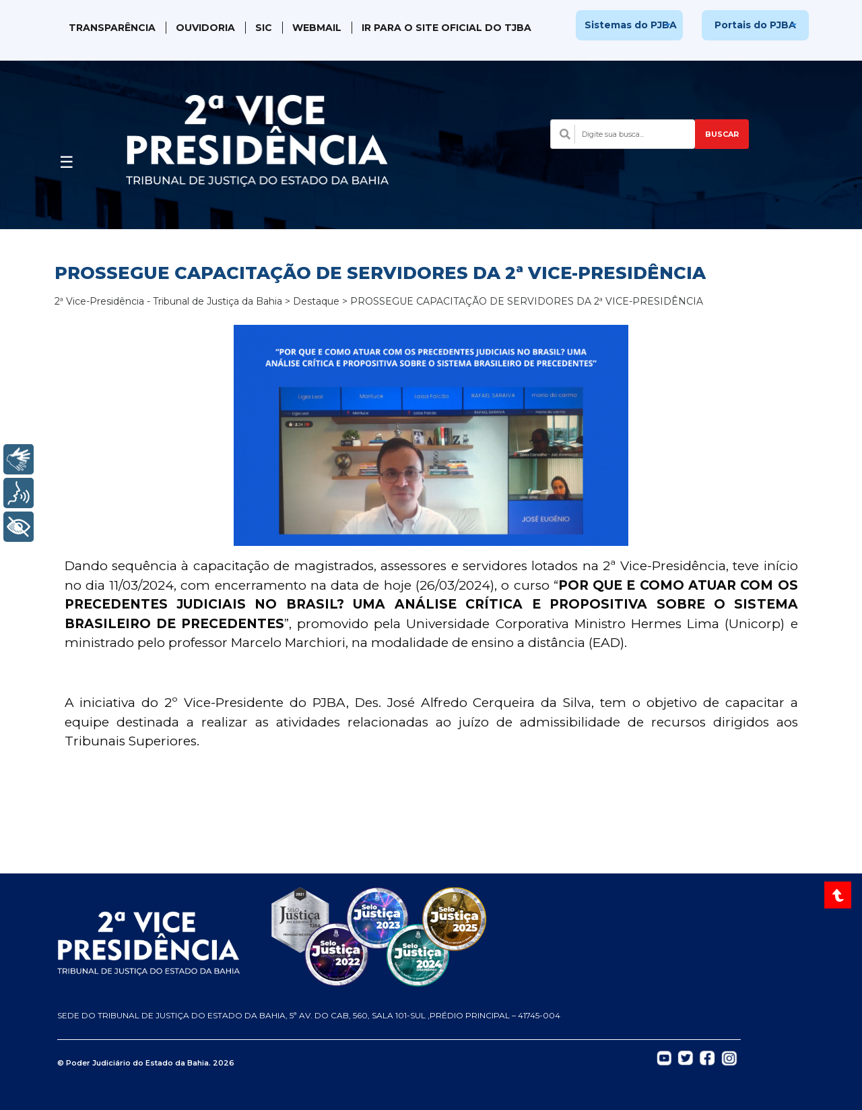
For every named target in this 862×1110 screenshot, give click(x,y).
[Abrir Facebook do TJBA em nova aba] (707, 1057)
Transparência (112, 28)
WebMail (316, 28)
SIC (263, 28)
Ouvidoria (205, 28)
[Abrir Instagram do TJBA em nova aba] (729, 1057)
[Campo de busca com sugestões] (622, 134)
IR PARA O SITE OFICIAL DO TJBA (446, 28)
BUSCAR (722, 134)
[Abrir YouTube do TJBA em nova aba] (664, 1057)
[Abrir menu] (66, 158)
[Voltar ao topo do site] (839, 895)
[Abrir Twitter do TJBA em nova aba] (685, 1057)
